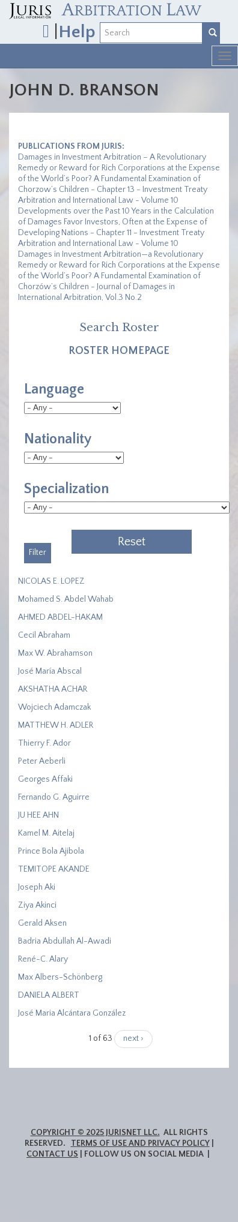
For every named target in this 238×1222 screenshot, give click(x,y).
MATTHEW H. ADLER (55, 725)
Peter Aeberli (42, 761)
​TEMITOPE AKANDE (54, 869)
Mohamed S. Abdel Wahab (66, 599)
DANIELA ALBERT (48, 995)
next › (133, 1038)
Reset (131, 541)
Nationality (57, 439)
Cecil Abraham (44, 635)
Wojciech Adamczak (54, 707)
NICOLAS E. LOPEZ (51, 581)
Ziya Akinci (37, 905)
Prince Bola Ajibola (51, 851)
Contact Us (52, 1154)
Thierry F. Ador (44, 743)
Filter (37, 552)
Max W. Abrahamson (55, 653)
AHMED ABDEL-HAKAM (60, 617)
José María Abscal (50, 671)
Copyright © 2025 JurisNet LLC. (95, 1132)
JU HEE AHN (38, 815)
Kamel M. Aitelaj (46, 833)
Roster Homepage (119, 351)
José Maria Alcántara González (72, 1013)
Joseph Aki (36, 887)
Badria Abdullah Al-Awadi (64, 941)
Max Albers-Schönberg (60, 977)
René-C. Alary (43, 959)
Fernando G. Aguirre (54, 797)
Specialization (66, 489)
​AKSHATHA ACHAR (52, 689)
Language (54, 389)
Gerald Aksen (42, 923)
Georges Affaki (45, 779)
